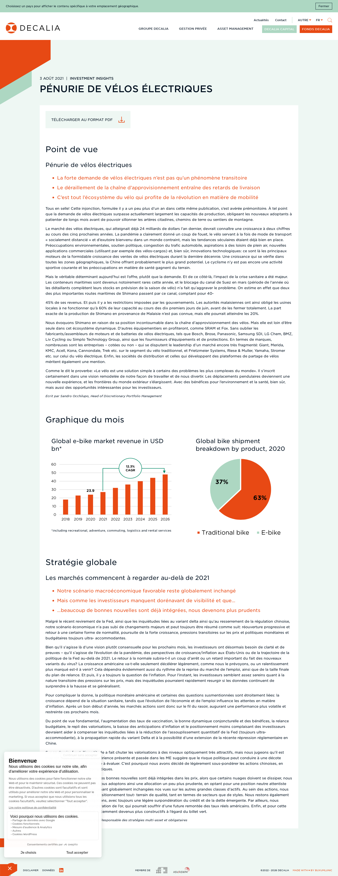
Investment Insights (92, 78)
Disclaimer (31, 870)
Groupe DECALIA (154, 28)
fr (318, 20)
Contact (280, 20)
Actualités (261, 20)
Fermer (323, 6)
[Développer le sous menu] (172, 28)
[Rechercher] (330, 20)
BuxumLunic (323, 870)
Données (48, 870)
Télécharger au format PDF (82, 119)
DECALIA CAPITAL (279, 29)
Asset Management (235, 28)
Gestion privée (193, 28)
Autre (303, 20)
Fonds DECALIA (316, 29)
